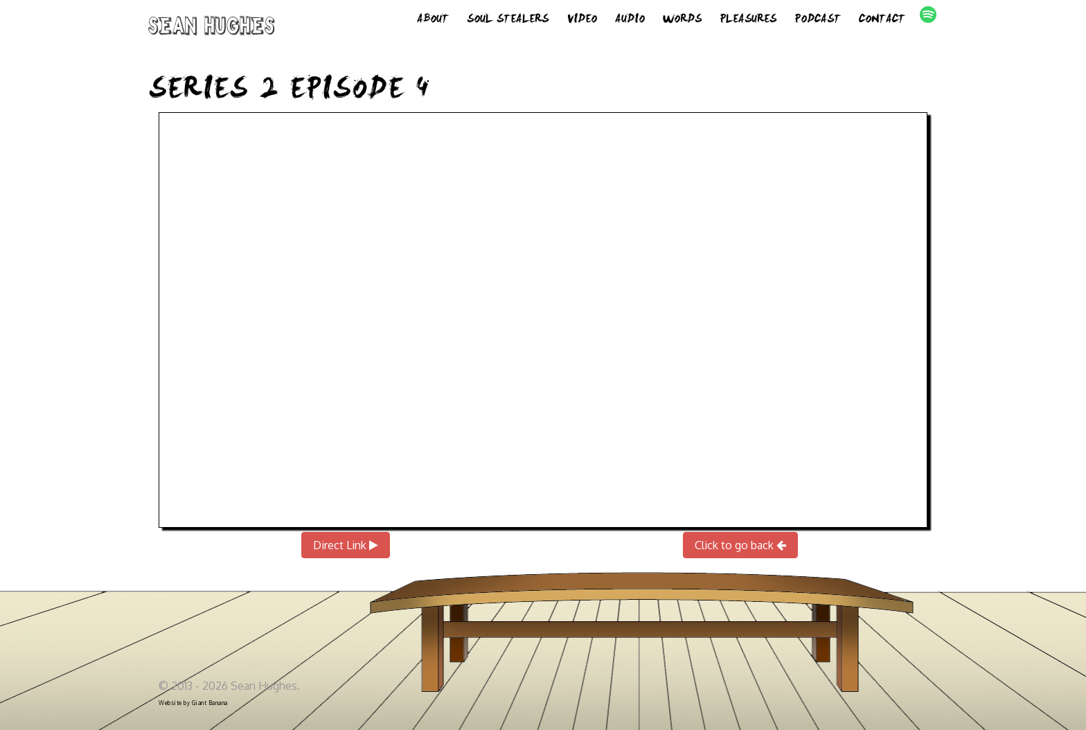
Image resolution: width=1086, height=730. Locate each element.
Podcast (817, 20)
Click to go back (740, 545)
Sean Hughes (211, 29)
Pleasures (748, 20)
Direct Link (345, 545)
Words (682, 20)
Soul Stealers (508, 20)
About (433, 20)
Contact (882, 20)
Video (582, 20)
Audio (630, 20)
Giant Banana (210, 703)
